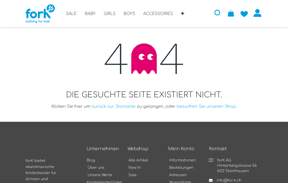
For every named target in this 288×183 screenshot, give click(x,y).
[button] (182, 15)
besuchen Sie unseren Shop (206, 106)
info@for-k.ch (229, 180)
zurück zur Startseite (114, 106)
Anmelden (257, 13)
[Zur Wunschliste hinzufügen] (244, 13)
